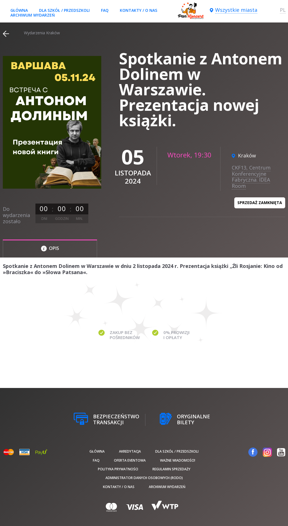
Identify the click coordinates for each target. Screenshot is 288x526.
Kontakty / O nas (138, 10)
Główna (19, 10)
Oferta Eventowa (130, 460)
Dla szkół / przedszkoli (64, 10)
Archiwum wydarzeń (32, 15)
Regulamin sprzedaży (171, 469)
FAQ (105, 10)
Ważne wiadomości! (177, 460)
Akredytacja (130, 451)
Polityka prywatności (118, 469)
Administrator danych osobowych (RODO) (144, 477)
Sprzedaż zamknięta (259, 202)
